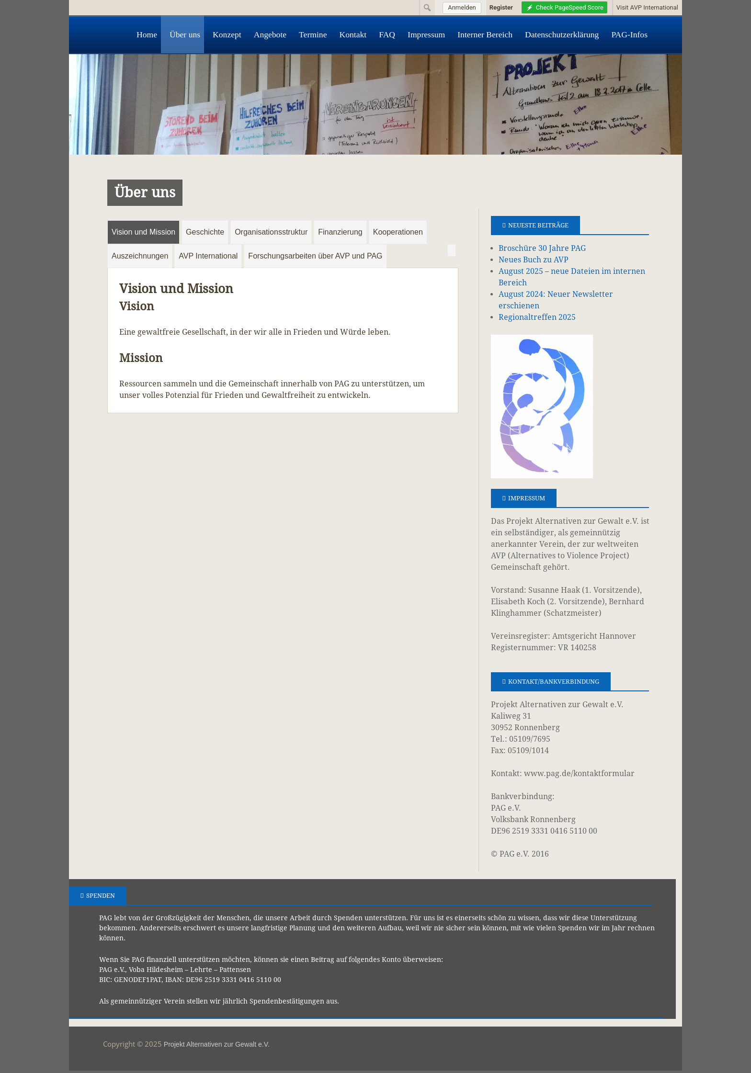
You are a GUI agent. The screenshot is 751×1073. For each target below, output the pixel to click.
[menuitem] (460, 7)
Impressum (426, 34)
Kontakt (352, 34)
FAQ (387, 34)
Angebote (270, 34)
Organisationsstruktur (271, 232)
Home (147, 34)
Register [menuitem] (501, 7)
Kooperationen (398, 232)
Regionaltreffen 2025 (537, 317)
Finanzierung (340, 232)
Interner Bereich (484, 34)
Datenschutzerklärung (562, 34)
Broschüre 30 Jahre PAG (542, 248)
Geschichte (205, 232)
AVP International (208, 256)
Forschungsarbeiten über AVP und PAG (315, 256)
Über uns (185, 34)
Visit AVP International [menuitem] (647, 7)
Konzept (227, 34)
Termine (313, 34)
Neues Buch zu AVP (534, 259)
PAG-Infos (629, 34)
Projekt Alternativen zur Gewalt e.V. (217, 1044)
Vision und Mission (143, 232)
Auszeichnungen (140, 256)
